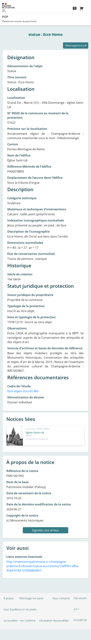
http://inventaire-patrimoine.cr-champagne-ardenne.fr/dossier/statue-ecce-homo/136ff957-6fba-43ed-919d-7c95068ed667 (42, 566)
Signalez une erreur (45, 530)
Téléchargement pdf (75, 45)
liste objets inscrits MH (22, 391)
